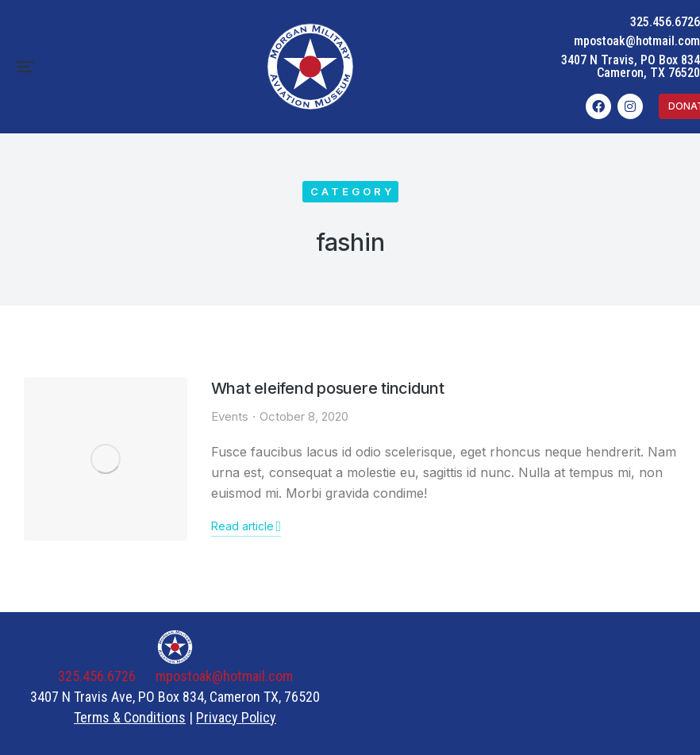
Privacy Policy (236, 717)
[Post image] (105, 459)
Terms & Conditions (130, 717)
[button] (25, 66)
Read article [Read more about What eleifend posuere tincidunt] (246, 526)
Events (229, 416)
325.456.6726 (665, 21)
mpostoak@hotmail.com (637, 40)
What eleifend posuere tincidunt (327, 388)
